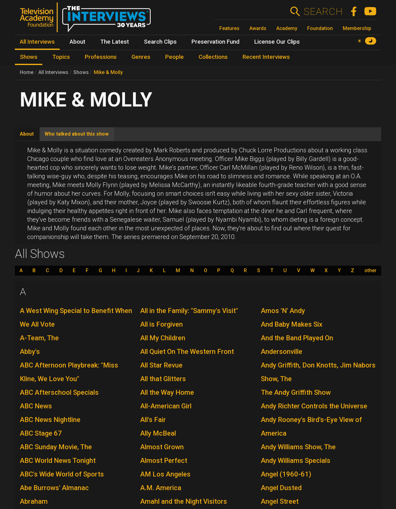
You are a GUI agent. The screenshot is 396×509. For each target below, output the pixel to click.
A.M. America (160, 488)
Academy (286, 28)
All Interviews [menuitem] (37, 41)
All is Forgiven (161, 324)
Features (229, 28)
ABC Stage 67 (41, 433)
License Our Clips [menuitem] (277, 41)
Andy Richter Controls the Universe (314, 406)
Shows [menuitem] (28, 57)
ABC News (36, 406)
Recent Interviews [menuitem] (266, 57)
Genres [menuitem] (140, 57)
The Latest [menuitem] (114, 41)
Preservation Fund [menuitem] (215, 41)
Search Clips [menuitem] (160, 41)
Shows (81, 72)
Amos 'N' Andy (283, 311)
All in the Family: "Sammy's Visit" (189, 311)
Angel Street (280, 501)
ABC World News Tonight (58, 460)
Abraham (34, 501)
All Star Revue (161, 365)
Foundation (320, 28)
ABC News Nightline (50, 420)
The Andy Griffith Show (296, 392)
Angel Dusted (281, 488)
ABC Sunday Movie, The (56, 447)
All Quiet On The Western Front (187, 351)
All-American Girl (166, 406)
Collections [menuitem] (213, 57)
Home (26, 72)
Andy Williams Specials (295, 460)
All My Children (162, 338)
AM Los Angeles (165, 474)
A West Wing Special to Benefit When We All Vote (76, 317)
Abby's (30, 351)
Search (323, 11)
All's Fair (153, 420)
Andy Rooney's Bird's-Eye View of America (311, 426)
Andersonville (281, 351)
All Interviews (53, 72)
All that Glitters (163, 379)
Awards (257, 28)
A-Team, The (39, 338)
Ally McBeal (158, 433)
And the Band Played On (297, 338)
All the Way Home (167, 392)
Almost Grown (162, 447)
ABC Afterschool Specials (59, 392)
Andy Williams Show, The (298, 447)
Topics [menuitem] (61, 57)
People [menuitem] (174, 57)
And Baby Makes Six (291, 324)
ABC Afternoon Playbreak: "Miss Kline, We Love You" (69, 372)
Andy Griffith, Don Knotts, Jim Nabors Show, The (318, 372)
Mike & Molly (108, 72)
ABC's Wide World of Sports (62, 474)
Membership (357, 28)
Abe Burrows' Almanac (54, 488)
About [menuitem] (77, 41)
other (370, 270)
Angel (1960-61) (286, 474)
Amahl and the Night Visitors (183, 501)
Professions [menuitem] (101, 57)
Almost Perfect (163, 460)
